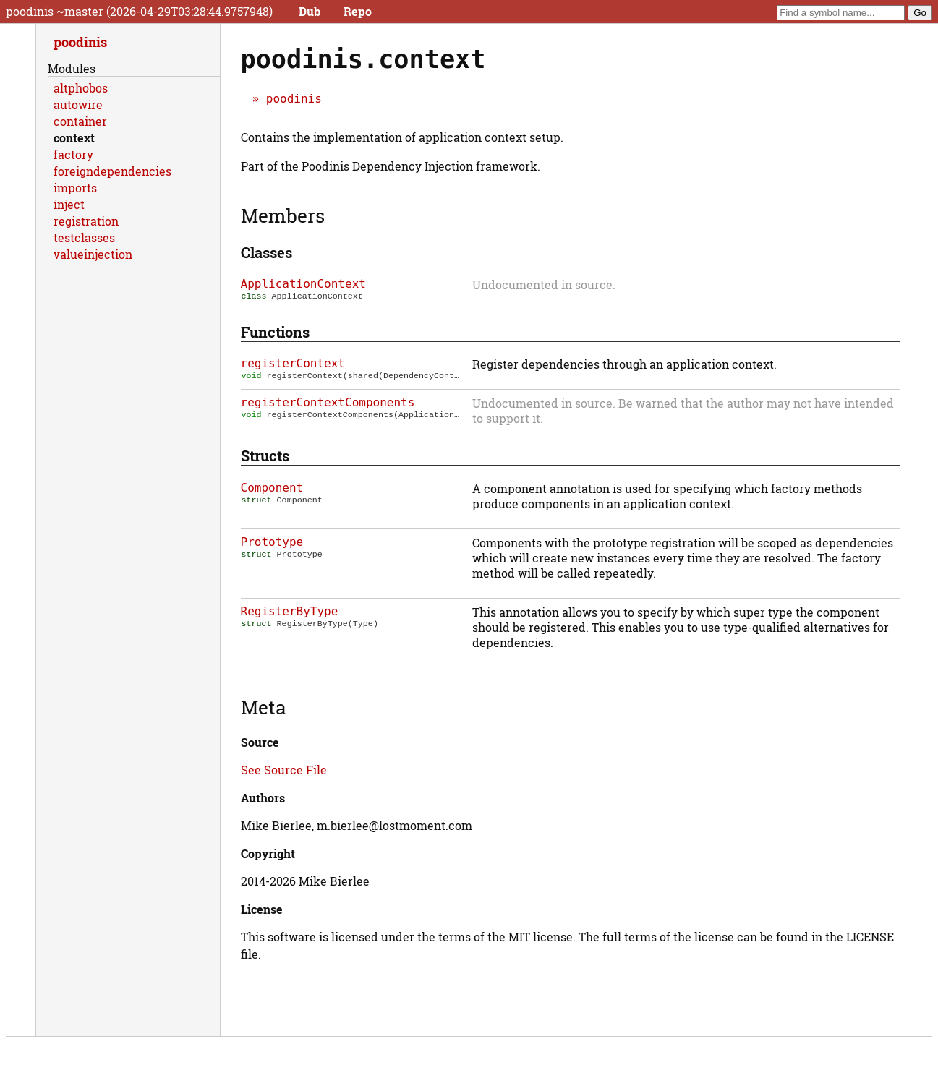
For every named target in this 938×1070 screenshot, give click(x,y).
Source (260, 743)
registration (86, 220)
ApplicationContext (303, 284)
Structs (265, 457)
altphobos (81, 87)
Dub (309, 11)
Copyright (268, 855)
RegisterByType (289, 613)
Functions (275, 333)
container (80, 121)
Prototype (272, 543)
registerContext (293, 365)
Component (272, 489)
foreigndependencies (112, 171)
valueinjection (93, 254)
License (262, 910)
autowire (78, 104)
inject (69, 204)
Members (283, 215)
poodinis (294, 99)
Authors (263, 799)
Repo (358, 11)
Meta (263, 708)
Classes (266, 252)
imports (75, 187)
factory (73, 154)
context (74, 137)
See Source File (284, 771)
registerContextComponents (328, 404)
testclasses (84, 237)
